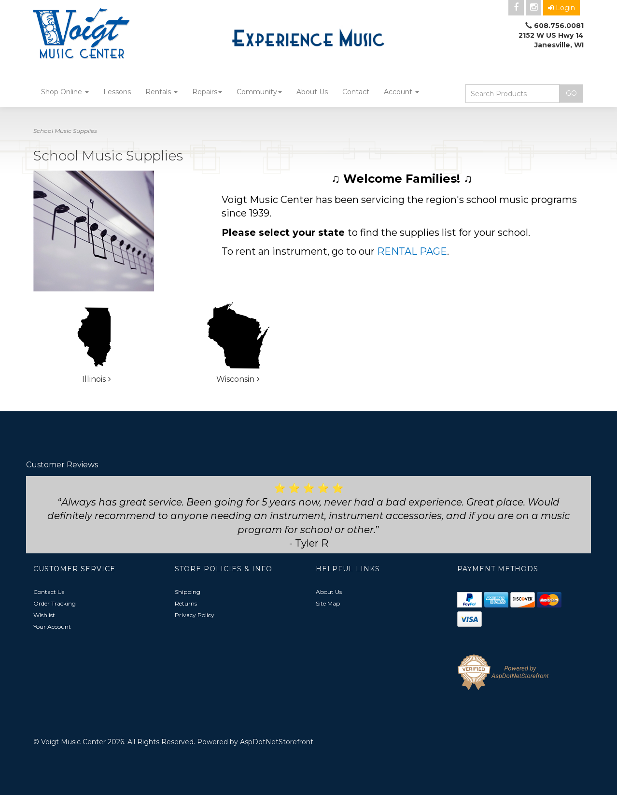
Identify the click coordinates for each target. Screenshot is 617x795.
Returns (186, 603)
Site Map (328, 603)
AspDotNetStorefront (276, 741)
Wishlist (44, 615)
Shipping (187, 591)
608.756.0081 (559, 25)
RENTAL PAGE (412, 251)
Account (401, 91)
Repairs (207, 91)
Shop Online (65, 91)
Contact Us (48, 591)
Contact (355, 91)
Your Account (52, 626)
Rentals (161, 91)
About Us (312, 91)
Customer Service (74, 568)
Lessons (117, 91)
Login (561, 7)
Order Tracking (54, 603)
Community (259, 91)
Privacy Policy (194, 615)
